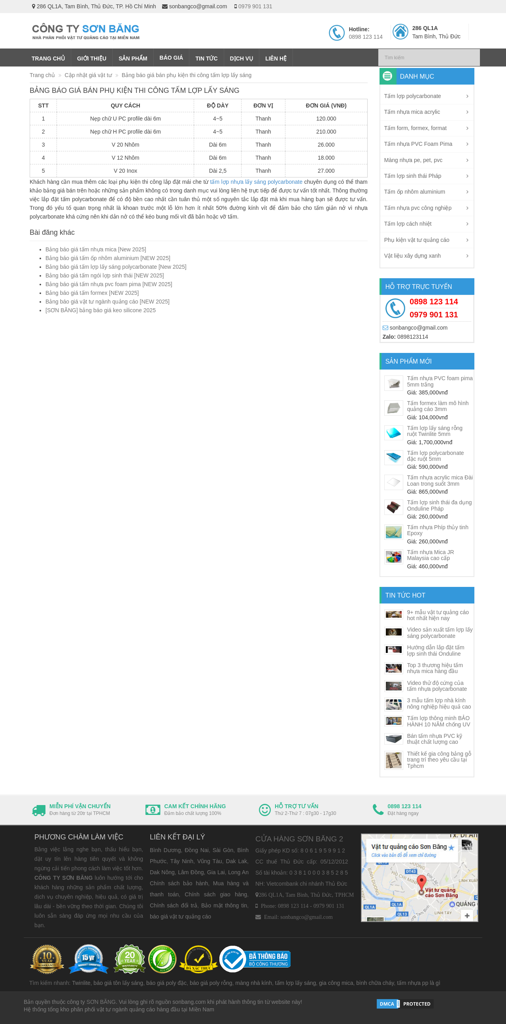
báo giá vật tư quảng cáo (180, 916)
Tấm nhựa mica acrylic (412, 112)
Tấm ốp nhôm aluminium (415, 192)
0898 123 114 (366, 37)
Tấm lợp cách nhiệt (408, 224)
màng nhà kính (253, 983)
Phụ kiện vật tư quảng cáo (416, 240)
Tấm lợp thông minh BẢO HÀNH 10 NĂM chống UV (438, 721)
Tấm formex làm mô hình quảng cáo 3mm (438, 406)
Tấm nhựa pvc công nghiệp (418, 208)
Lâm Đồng (191, 872)
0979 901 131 (255, 6)
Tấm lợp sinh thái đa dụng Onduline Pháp (439, 505)
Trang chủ (42, 75)
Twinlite (81, 983)
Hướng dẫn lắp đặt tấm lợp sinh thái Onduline (435, 650)
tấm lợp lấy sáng (295, 983)
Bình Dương (165, 850)
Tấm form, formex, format (415, 128)
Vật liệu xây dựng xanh (412, 256)
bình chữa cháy (375, 983)
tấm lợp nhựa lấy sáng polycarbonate (256, 182)
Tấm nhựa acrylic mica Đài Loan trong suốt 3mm (440, 480)
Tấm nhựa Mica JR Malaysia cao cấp (430, 555)
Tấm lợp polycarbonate (412, 96)
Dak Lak (236, 861)
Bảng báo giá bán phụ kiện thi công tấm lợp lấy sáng (187, 75)
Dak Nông (162, 872)
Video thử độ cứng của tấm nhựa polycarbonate (437, 686)
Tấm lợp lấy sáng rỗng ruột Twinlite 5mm (435, 431)
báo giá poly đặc (166, 983)
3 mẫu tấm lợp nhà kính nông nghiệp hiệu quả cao (439, 703)
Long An (238, 872)
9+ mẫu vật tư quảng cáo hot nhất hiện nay (438, 615)
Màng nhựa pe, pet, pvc (413, 160)
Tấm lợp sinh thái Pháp (413, 176)
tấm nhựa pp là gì (418, 983)
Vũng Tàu (209, 861)
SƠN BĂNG (101, 1002)
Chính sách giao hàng (216, 894)
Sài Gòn (223, 850)
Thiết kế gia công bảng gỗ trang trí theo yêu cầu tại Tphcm (439, 760)
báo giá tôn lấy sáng (118, 983)
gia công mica (336, 983)
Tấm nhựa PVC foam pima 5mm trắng (440, 381)
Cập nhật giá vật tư (88, 75)
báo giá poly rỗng (211, 983)
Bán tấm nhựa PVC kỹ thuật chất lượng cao (434, 739)
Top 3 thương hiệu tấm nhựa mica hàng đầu (435, 668)
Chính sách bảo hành (179, 883)
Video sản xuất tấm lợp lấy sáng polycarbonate (440, 632)
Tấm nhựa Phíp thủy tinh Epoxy (437, 530)
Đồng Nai (197, 850)
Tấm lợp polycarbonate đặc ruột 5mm (435, 456)
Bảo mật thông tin (224, 905)
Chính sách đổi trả (173, 905)
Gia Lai (216, 872)
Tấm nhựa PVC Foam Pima (418, 144)
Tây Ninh (181, 861)
